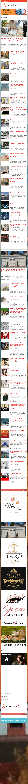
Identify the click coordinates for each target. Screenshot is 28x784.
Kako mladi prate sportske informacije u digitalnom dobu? (17, 142)
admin (2, 41)
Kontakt (2, 700)
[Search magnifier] (26, 490)
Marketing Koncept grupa (6, 693)
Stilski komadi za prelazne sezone (18, 394)
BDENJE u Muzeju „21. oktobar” (17, 430)
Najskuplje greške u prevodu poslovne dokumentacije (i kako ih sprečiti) (12, 39)
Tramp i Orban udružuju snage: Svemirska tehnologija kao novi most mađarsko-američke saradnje (17, 406)
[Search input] (12, 490)
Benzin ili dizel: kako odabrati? (17, 192)
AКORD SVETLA (14, 323)
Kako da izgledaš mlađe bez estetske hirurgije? (16, 369)
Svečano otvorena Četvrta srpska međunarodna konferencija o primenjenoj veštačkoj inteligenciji (18, 345)
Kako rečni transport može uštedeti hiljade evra (16, 74)
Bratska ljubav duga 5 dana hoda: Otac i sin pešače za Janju (18, 62)
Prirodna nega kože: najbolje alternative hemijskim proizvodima (17, 155)
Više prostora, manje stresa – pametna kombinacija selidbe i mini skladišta (17, 180)
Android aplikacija (4, 699)
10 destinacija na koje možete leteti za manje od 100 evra (17, 52)
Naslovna (3, 691)
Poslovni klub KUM (6, 248)
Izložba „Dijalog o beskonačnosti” (18, 440)
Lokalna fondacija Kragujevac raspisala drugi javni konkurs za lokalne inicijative (17, 285)
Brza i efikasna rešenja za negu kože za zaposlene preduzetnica (17, 462)
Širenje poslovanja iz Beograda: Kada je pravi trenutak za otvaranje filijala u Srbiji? (13, 270)
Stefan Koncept (4, 697)
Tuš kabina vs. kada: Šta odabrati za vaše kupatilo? (18, 167)
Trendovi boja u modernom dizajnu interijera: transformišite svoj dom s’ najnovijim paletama (18, 382)
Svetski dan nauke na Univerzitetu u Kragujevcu (16, 213)
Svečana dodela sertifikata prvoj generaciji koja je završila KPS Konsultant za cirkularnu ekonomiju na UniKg (18, 310)
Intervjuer (4, 17)
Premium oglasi (4, 694)
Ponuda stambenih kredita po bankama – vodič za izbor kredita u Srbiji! (18, 109)
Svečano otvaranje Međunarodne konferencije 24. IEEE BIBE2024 (18, 419)
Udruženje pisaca (4, 696)
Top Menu (5, 1)
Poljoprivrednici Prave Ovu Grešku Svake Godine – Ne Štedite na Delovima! (16, 85)
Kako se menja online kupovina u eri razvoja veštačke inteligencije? (18, 120)
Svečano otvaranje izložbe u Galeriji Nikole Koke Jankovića (17, 297)
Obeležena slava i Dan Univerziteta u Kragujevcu (16, 474)
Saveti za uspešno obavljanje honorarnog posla (17, 359)
